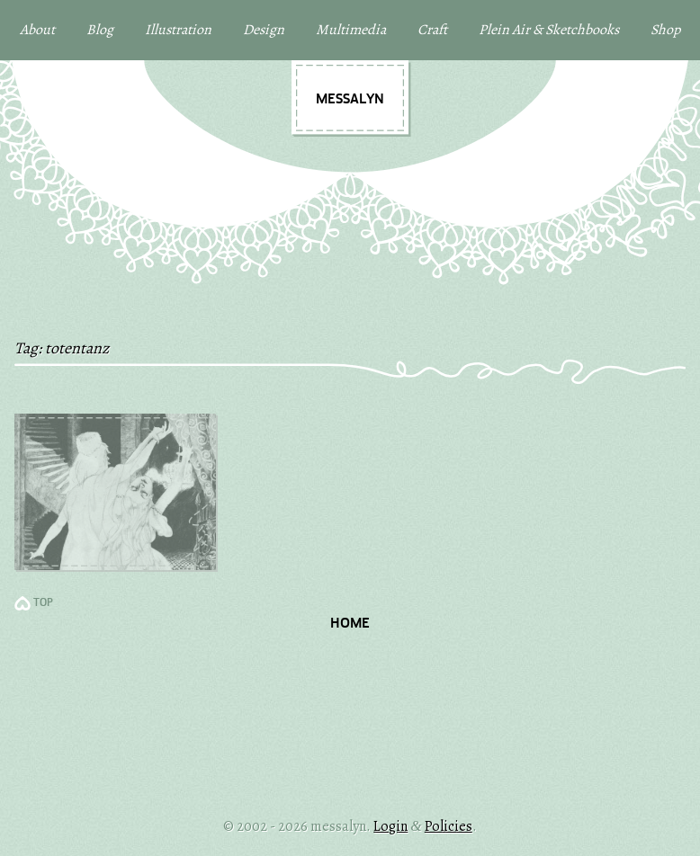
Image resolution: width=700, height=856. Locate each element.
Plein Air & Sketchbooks (549, 30)
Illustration (178, 30)
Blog (99, 30)
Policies (448, 826)
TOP (43, 603)
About (37, 30)
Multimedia (351, 30)
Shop (665, 30)
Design (263, 30)
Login (390, 826)
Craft (432, 30)
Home (350, 624)
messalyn (350, 100)
